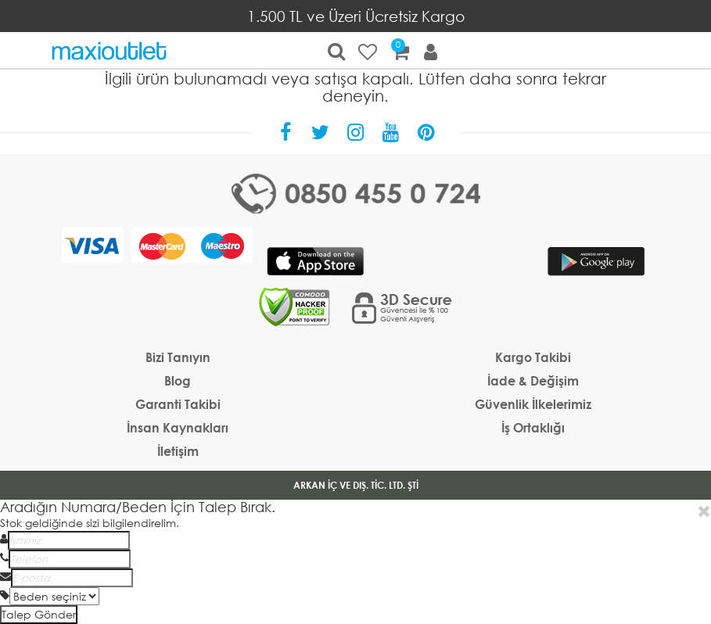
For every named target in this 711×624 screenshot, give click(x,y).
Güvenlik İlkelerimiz (533, 403)
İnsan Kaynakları (177, 427)
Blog (177, 380)
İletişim (178, 450)
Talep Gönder (39, 614)
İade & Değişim (533, 380)
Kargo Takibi (533, 357)
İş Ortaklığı (533, 427)
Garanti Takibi (178, 403)
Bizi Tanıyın (177, 357)
